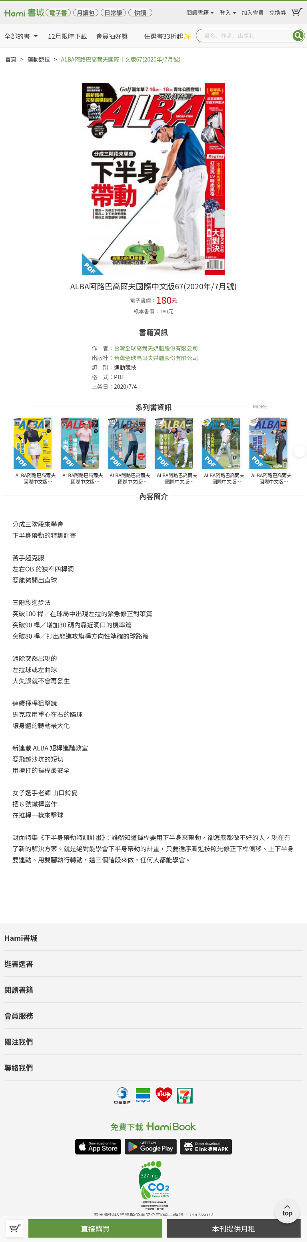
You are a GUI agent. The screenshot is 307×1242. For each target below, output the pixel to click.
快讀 (140, 12)
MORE (260, 406)
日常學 (113, 12)
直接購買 (95, 1228)
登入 (225, 11)
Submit (298, 35)
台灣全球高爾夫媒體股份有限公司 (156, 348)
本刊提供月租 (233, 1228)
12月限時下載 (67, 36)
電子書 (58, 12)
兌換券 (277, 11)
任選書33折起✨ (167, 36)
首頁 (10, 59)
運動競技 (39, 59)
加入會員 (252, 11)
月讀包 (86, 12)
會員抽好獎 (112, 36)
